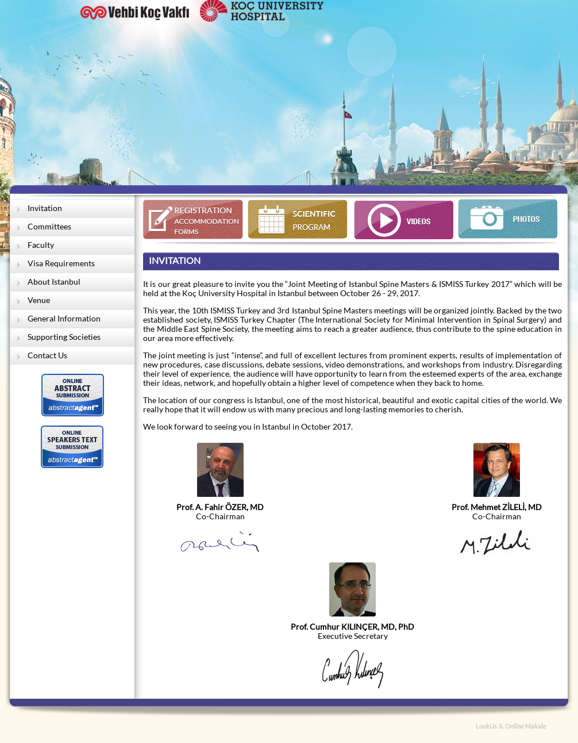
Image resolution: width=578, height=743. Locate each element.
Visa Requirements (61, 263)
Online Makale (525, 726)
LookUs (486, 726)
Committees (49, 226)
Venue (39, 300)
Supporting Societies (64, 337)
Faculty (41, 245)
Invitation (45, 208)
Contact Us (47, 355)
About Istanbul (54, 281)
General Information (64, 318)
